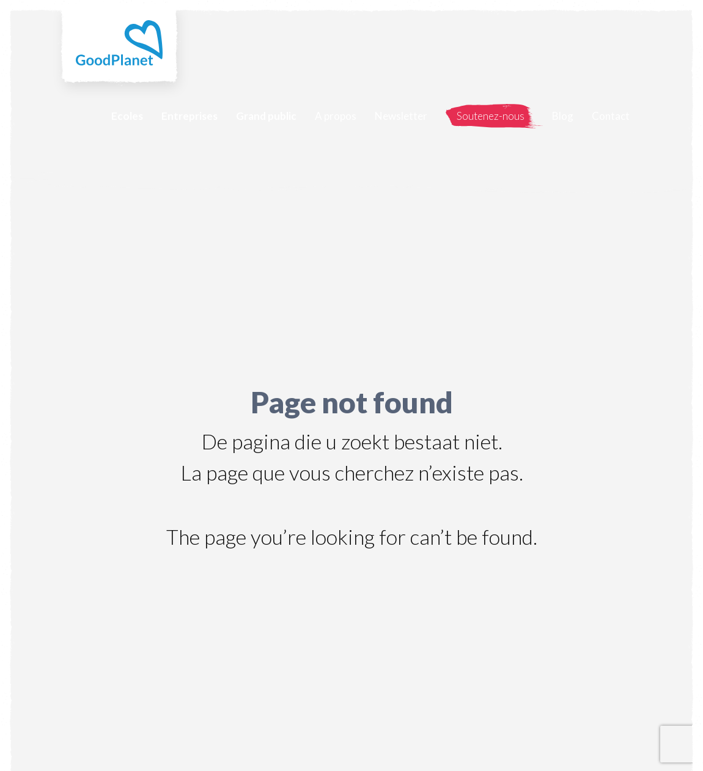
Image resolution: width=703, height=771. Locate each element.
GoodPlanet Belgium (119, 42)
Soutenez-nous (490, 115)
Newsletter (401, 115)
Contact (611, 115)
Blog (562, 115)
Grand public (266, 115)
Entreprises (189, 115)
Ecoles (127, 115)
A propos (335, 115)
